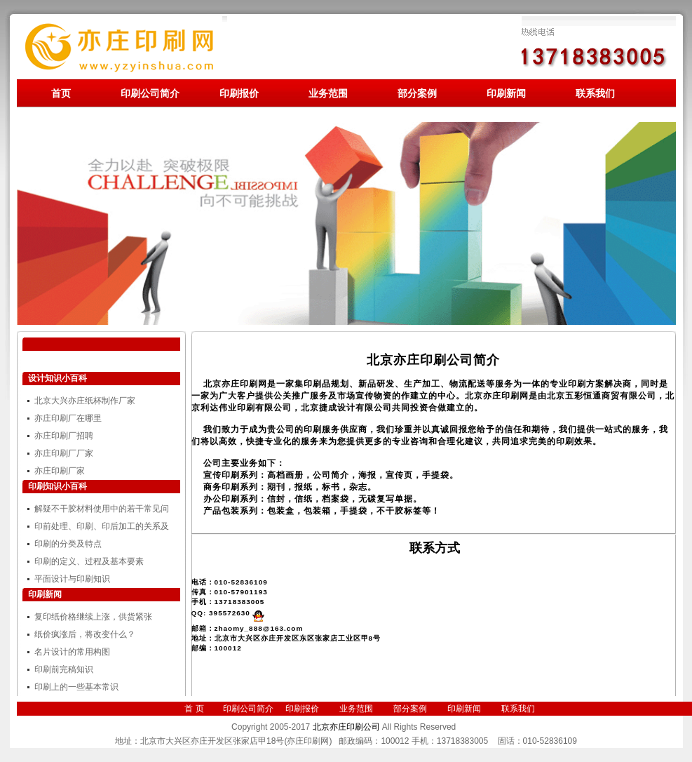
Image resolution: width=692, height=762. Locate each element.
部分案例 (417, 93)
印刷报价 (239, 93)
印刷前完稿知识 (63, 669)
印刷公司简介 (150, 93)
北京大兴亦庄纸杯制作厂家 (84, 401)
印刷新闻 (506, 93)
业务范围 (328, 93)
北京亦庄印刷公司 (346, 727)
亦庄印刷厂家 (59, 471)
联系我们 (595, 93)
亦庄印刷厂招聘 (63, 436)
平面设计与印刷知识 (72, 579)
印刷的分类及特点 (68, 544)
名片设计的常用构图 (72, 652)
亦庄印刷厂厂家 (63, 453)
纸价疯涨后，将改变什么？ (84, 634)
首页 (61, 93)
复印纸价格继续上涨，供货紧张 (93, 617)
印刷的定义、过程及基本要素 (89, 561)
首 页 (193, 709)
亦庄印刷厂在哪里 (68, 418)
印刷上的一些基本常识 (76, 687)
